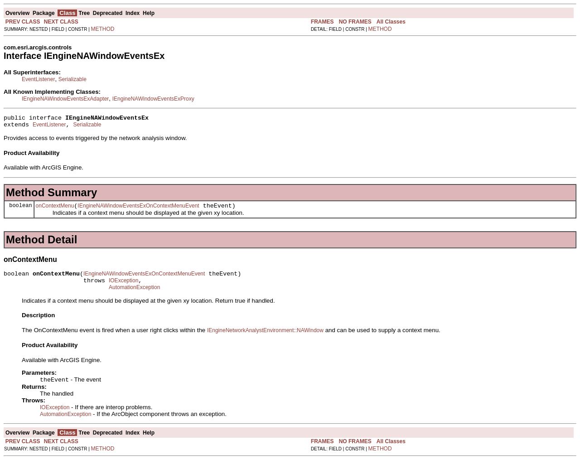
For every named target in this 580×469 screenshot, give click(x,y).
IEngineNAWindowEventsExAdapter (65, 99)
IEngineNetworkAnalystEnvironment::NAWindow (265, 338)
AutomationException (134, 295)
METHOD (103, 29)
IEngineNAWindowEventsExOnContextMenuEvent (138, 210)
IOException (123, 287)
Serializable (72, 79)
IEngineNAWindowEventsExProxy (153, 99)
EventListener (38, 79)
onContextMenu (55, 210)
